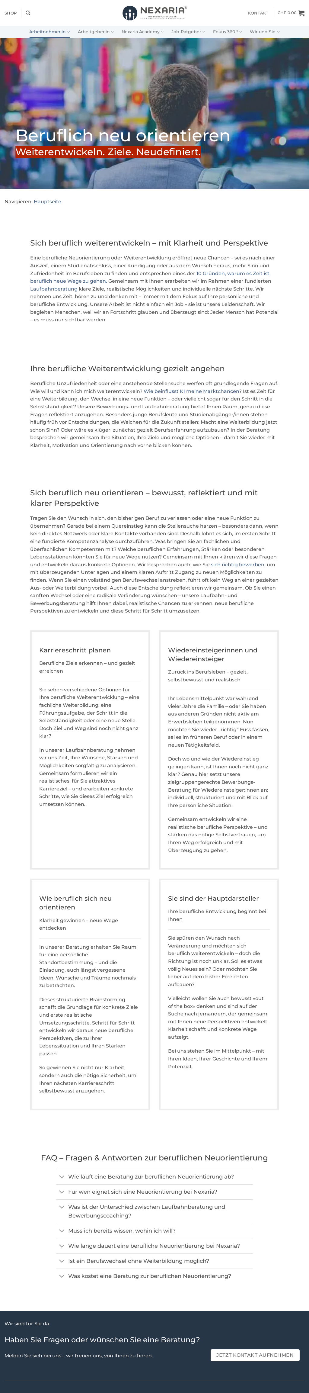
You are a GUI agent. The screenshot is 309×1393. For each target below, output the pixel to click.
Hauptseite (47, 201)
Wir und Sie (264, 32)
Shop (11, 13)
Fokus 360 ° (227, 32)
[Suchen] (28, 13)
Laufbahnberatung (54, 289)
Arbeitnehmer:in (49, 32)
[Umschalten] (62, 1177)
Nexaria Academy (143, 32)
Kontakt (258, 13)
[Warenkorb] (291, 13)
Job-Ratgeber (188, 32)
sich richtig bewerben (237, 565)
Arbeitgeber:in (96, 32)
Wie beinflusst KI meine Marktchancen (191, 391)
